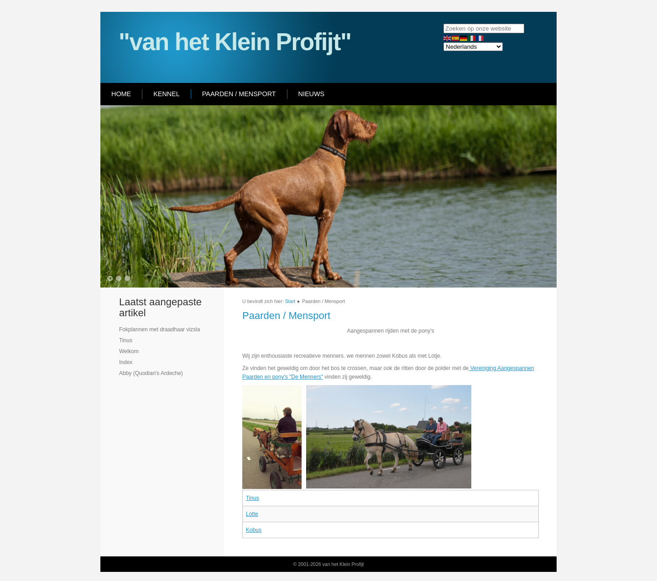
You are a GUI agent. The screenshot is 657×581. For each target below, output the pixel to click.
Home (121, 94)
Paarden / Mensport (239, 94)
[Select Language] (473, 46)
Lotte (252, 514)
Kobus (253, 530)
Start (290, 301)
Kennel (166, 94)
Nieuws (311, 94)
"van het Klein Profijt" (235, 41)
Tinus (252, 498)
